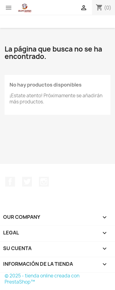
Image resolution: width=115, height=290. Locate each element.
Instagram (44, 182)
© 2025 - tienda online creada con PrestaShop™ (42, 279)
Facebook (10, 182)
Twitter (27, 182)
